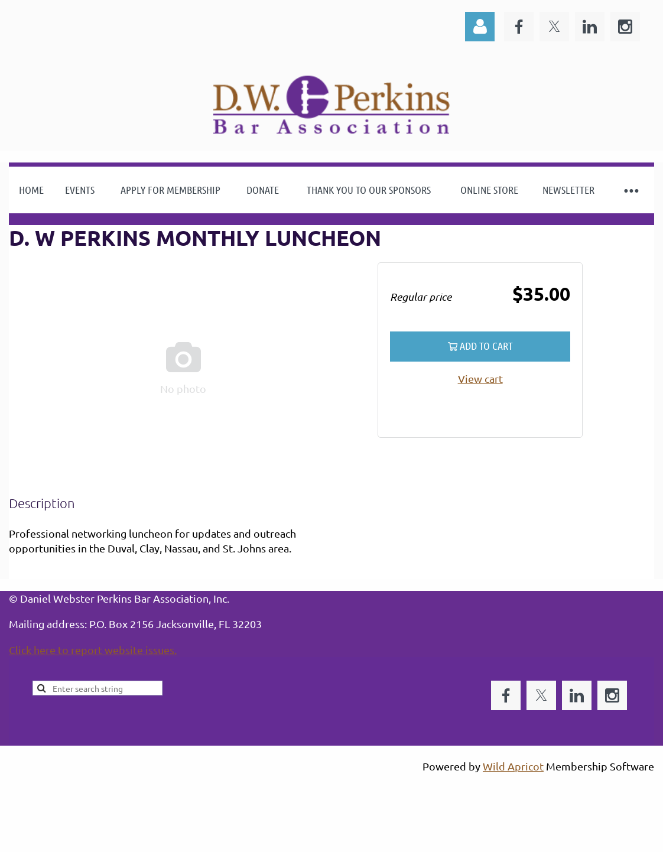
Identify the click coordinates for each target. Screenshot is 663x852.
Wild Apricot (513, 766)
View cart (480, 378)
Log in (480, 26)
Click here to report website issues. (93, 649)
